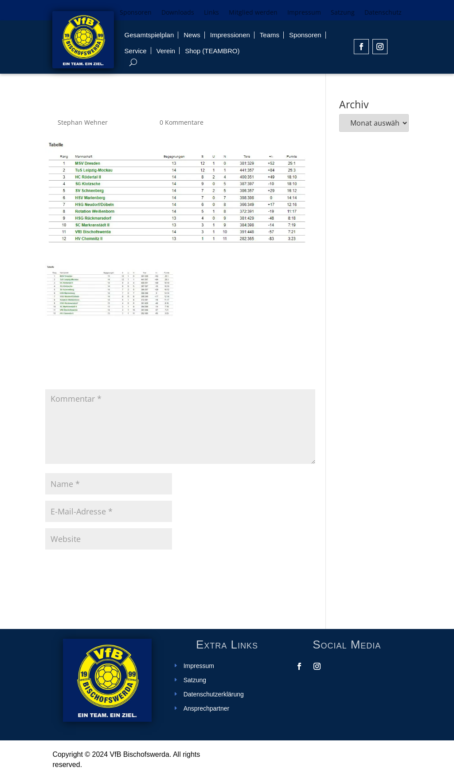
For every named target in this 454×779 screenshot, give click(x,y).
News (192, 35)
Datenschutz (383, 12)
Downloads (177, 12)
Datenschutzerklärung (214, 694)
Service (136, 51)
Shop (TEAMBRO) (212, 51)
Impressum (304, 12)
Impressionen (230, 35)
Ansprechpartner (207, 708)
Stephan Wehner (83, 122)
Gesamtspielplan (149, 35)
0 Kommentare (182, 122)
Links (211, 12)
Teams (269, 35)
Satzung (343, 12)
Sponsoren (136, 12)
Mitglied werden (253, 12)
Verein (166, 51)
